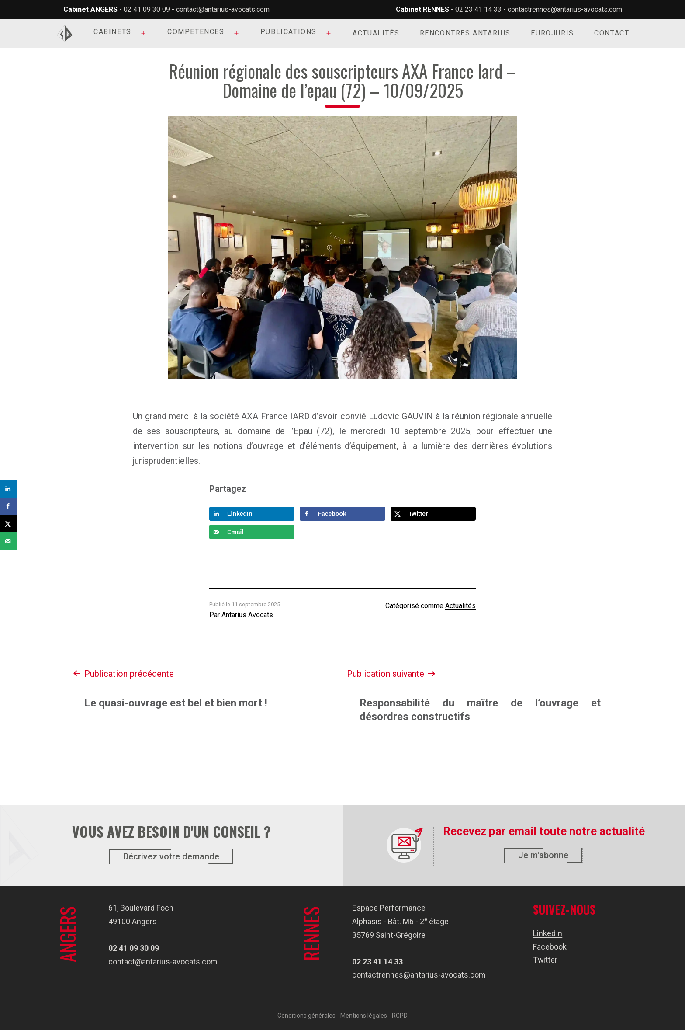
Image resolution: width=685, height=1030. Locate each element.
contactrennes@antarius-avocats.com (565, 9)
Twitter (545, 959)
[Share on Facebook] (342, 514)
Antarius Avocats (247, 615)
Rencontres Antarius (465, 33)
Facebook (550, 946)
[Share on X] (433, 514)
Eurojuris (552, 33)
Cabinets (112, 32)
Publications (288, 32)
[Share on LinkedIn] (251, 514)
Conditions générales (306, 1015)
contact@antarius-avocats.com (223, 9)
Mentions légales (363, 1015)
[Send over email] (251, 532)
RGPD (400, 1015)
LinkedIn (548, 933)
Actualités (376, 33)
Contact (611, 33)
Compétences (196, 32)
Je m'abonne (543, 855)
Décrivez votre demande (171, 856)
